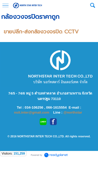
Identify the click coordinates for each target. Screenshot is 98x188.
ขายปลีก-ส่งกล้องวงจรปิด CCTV (41, 32)
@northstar (73, 112)
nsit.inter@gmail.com (32, 112)
